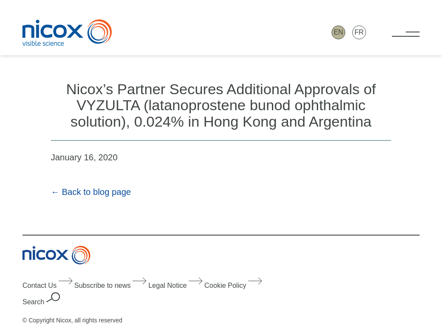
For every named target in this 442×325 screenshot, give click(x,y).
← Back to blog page (91, 192)
